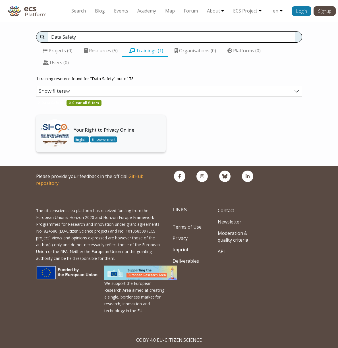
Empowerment (103, 139)
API (221, 251)
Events (121, 11)
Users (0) (56, 62)
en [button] (275, 11)
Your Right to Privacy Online (104, 130)
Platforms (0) (244, 50)
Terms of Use (187, 227)
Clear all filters (84, 102)
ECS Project (245, 11)
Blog (100, 11)
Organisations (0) (195, 50)
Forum (191, 11)
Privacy (180, 238)
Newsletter (229, 222)
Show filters (54, 91)
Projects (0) (57, 50)
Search (78, 11)
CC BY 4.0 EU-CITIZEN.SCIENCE (169, 340)
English (81, 139)
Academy (146, 11)
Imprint (180, 249)
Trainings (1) (146, 50)
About (213, 11)
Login (301, 11)
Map (170, 11)
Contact (226, 210)
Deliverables (186, 261)
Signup (324, 11)
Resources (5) (101, 50)
